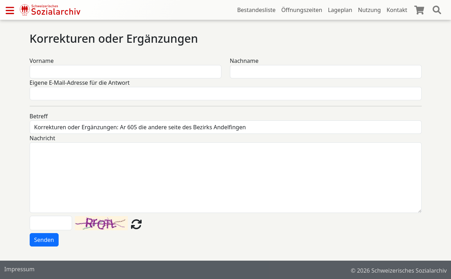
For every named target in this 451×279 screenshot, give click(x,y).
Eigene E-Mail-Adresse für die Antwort (80, 83)
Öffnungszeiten (301, 10)
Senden (44, 240)
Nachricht (42, 138)
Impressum (19, 269)
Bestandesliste (256, 10)
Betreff (39, 116)
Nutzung (369, 10)
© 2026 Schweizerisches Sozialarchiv (399, 270)
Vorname (42, 61)
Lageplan (340, 10)
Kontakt (396, 10)
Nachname (244, 61)
